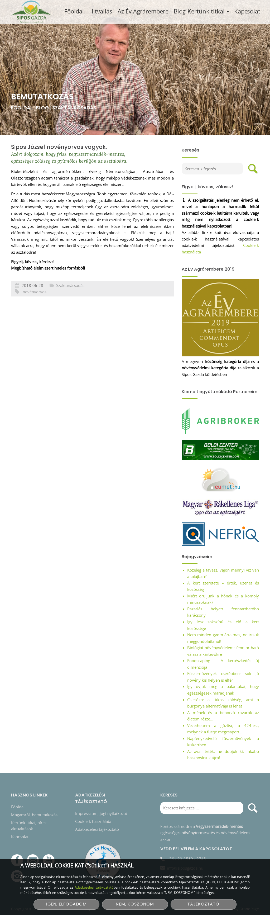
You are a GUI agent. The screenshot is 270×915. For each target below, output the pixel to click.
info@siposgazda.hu (185, 850)
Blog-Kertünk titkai (201, 11)
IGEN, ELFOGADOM (66, 904)
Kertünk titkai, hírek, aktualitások (29, 807)
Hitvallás (100, 11)
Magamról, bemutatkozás (34, 796)
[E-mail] (33, 842)
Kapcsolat (247, 11)
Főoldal (74, 11)
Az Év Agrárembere (143, 11)
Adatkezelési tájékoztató (97, 811)
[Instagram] (17, 858)
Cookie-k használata (93, 803)
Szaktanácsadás (74, 107)
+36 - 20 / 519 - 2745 (186, 840)
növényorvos (34, 315)
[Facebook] (17, 842)
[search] (253, 168)
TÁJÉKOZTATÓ (203, 904)
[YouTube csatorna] (49, 842)
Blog (42, 107)
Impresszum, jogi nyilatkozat (101, 795)
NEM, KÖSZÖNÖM (135, 904)
